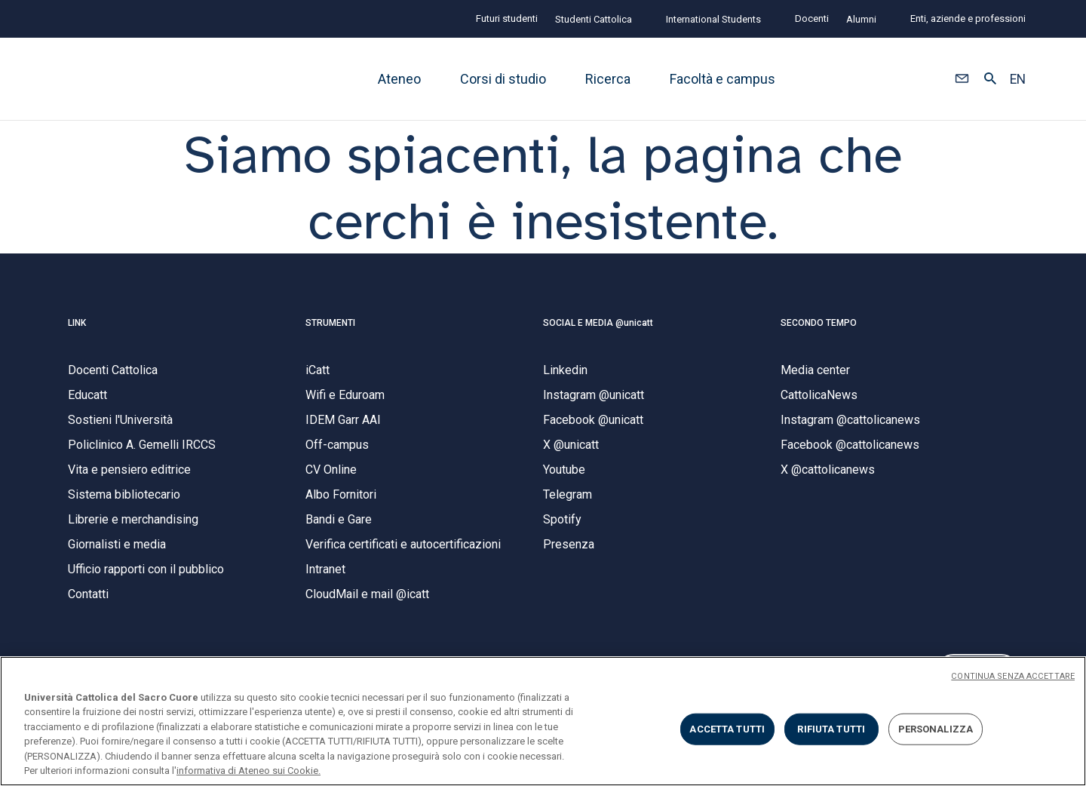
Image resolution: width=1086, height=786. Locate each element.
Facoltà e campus (722, 79)
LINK (77, 329)
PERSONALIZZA (936, 729)
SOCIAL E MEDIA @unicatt (598, 329)
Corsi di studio (503, 79)
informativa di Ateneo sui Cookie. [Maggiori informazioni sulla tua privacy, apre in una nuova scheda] (248, 770)
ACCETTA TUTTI (727, 729)
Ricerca (607, 79)
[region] (543, 721)
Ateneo (399, 79)
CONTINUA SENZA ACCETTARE (1013, 676)
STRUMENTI (330, 329)
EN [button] (1018, 79)
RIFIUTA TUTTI (831, 729)
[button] (962, 79)
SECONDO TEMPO (819, 329)
